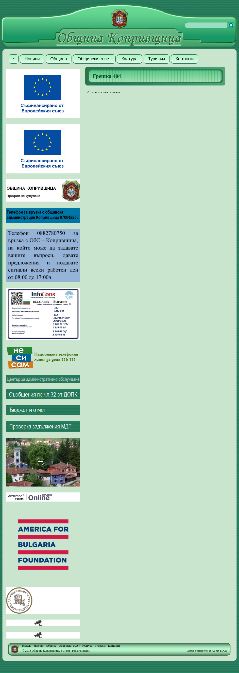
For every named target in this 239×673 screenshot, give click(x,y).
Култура (87, 645)
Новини (39, 645)
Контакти (114, 645)
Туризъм (100, 645)
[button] (14, 59)
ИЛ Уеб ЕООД (219, 650)
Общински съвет (69, 645)
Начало (26, 645)
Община (51, 645)
